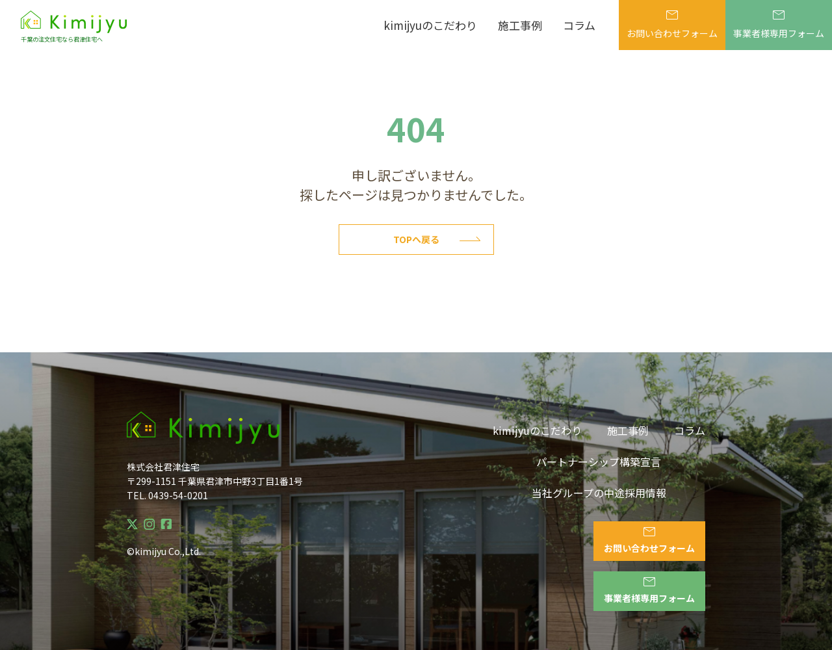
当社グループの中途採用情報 (599, 492)
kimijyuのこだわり (430, 25)
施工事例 (520, 25)
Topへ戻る (436, 239)
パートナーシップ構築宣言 (598, 461)
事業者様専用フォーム (778, 25)
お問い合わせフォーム (672, 25)
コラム (579, 25)
